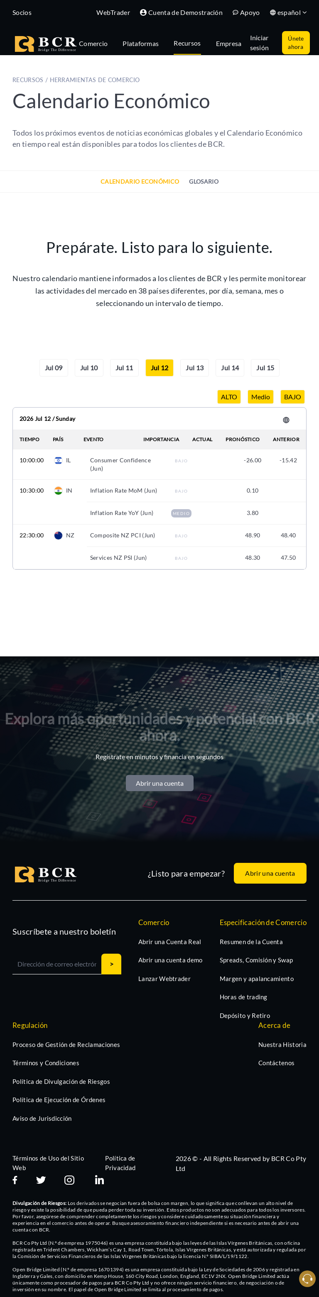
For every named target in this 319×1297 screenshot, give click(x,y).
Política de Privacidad (120, 1162)
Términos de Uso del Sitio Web (48, 1162)
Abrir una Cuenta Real (169, 941)
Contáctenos (276, 1062)
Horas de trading (243, 997)
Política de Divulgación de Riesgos (61, 1081)
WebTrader (113, 12)
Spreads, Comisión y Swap (256, 960)
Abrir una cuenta (160, 783)
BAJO (292, 397)
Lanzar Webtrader (164, 978)
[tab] (97, 42)
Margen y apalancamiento (257, 978)
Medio (260, 397)
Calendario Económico (140, 181)
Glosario (203, 181)
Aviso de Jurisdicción (42, 1118)
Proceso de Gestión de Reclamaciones (66, 1044)
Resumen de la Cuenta (251, 941)
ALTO (229, 397)
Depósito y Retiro (245, 1015)
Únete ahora (296, 42)
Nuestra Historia (282, 1044)
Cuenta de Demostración (181, 12)
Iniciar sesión (259, 42)
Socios (22, 12)
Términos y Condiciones (45, 1062)
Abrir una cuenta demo (170, 960)
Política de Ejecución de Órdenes (59, 1099)
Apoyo (246, 12)
